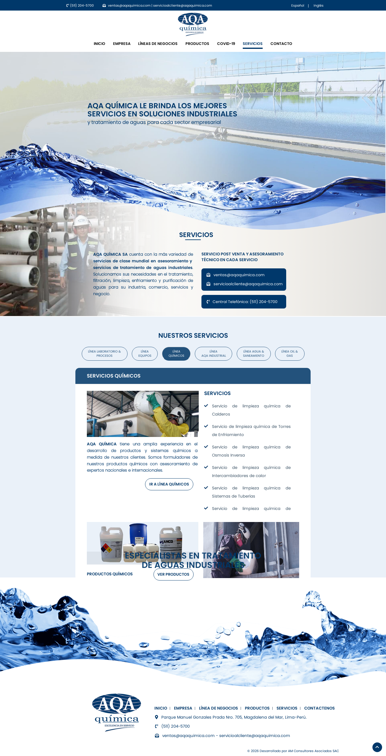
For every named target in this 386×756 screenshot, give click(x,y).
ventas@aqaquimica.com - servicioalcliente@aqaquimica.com (222, 736)
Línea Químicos (176, 353)
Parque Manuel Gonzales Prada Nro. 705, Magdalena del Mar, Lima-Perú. (230, 717)
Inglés (319, 5)
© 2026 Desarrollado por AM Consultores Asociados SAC (293, 751)
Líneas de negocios (158, 43)
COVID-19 (226, 43)
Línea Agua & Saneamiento (253, 353)
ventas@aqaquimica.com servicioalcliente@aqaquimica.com (244, 279)
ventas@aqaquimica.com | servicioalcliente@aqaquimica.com (157, 5)
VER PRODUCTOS (173, 574)
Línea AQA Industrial (213, 353)
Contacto (281, 43)
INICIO (99, 43)
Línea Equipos (144, 353)
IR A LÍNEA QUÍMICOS (169, 484)
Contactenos (319, 708)
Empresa (122, 43)
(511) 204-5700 (80, 5)
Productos (197, 43)
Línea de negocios (218, 708)
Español (297, 5)
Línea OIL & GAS (289, 353)
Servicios (253, 43)
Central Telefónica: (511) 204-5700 (242, 301)
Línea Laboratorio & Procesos (104, 353)
